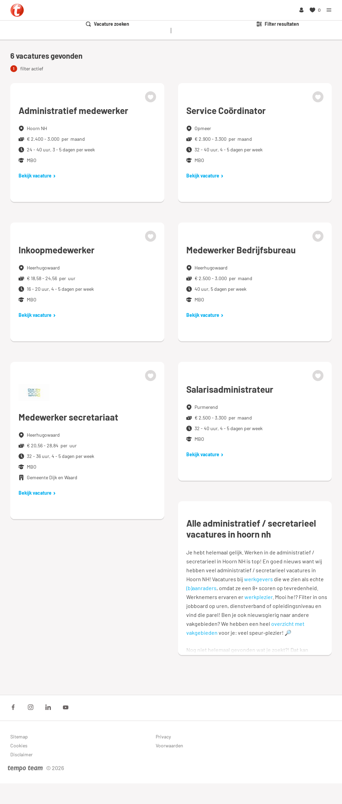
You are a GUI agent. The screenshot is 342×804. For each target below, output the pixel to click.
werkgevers (258, 579)
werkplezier (258, 597)
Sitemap (19, 736)
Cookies (18, 745)
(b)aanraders (201, 588)
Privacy (163, 736)
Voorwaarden (169, 745)
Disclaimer (21, 754)
